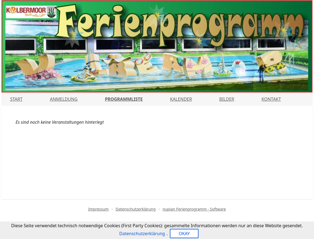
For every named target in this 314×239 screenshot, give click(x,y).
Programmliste (124, 99)
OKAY (184, 234)
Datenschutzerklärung (136, 209)
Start (16, 99)
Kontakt (271, 99)
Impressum (98, 209)
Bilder (226, 99)
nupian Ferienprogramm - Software (194, 209)
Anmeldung (64, 99)
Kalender (181, 99)
